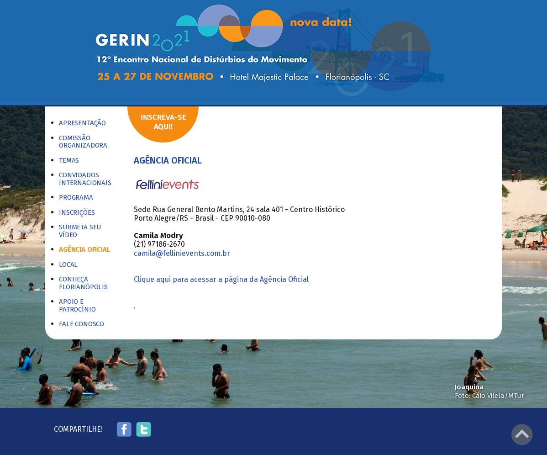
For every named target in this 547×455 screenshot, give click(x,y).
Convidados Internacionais (85, 178)
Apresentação (82, 123)
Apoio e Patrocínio (77, 305)
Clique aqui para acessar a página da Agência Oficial (221, 279)
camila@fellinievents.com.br (182, 253)
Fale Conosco (81, 324)
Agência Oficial (84, 250)
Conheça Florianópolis (83, 283)
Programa (76, 197)
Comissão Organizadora (83, 141)
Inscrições (77, 213)
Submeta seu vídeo (80, 230)
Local (68, 265)
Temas (69, 160)
